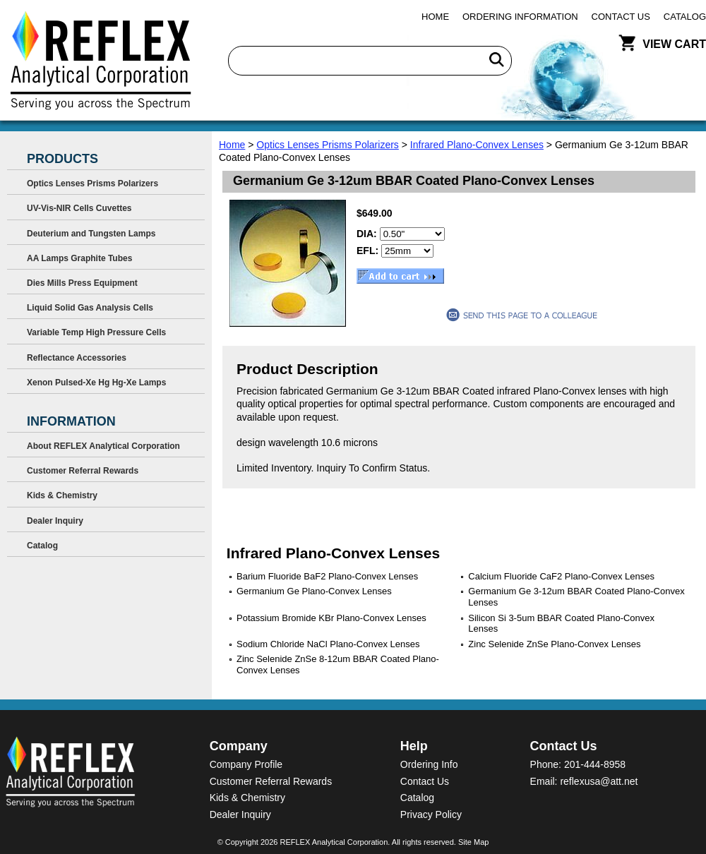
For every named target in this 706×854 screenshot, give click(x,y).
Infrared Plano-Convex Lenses (477, 144)
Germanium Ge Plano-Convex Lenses (314, 591)
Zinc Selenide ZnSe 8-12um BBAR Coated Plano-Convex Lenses (338, 664)
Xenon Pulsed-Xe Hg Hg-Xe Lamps (96, 382)
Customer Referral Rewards (82, 471)
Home (435, 16)
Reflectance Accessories (76, 358)
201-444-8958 (595, 764)
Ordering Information (520, 16)
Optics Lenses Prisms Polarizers (327, 144)
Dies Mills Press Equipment (82, 283)
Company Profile (246, 764)
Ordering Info (429, 764)
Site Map (473, 842)
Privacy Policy (431, 814)
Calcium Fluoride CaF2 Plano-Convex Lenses (561, 576)
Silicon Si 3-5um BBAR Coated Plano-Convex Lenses (561, 624)
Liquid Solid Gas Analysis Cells (90, 308)
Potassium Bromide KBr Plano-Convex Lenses (331, 618)
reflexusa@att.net (599, 781)
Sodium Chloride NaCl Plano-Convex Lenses (328, 644)
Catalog (685, 16)
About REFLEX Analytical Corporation (103, 446)
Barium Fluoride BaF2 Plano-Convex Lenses (327, 576)
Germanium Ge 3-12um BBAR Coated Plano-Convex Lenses (576, 597)
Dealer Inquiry (55, 521)
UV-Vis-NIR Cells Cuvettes (79, 208)
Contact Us (621, 16)
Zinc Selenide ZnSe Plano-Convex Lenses (554, 644)
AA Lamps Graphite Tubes (79, 258)
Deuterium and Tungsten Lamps (91, 234)
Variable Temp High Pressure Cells (96, 332)
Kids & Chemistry (62, 495)
